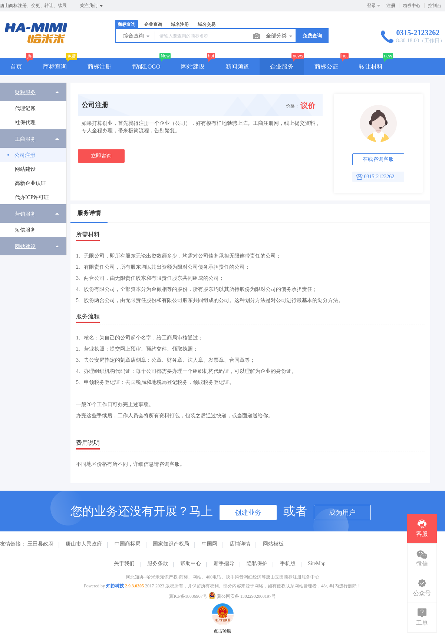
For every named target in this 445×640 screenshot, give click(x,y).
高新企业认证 (30, 183)
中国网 (209, 544)
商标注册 (99, 66)
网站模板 (273, 544)
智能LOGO (146, 66)
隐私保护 (257, 563)
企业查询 (153, 24)
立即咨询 (101, 156)
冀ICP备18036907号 (188, 596)
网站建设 (193, 66)
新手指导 (224, 563)
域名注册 (180, 24)
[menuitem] (33, 106)
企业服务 (282, 66)
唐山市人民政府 (84, 544)
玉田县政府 (40, 544)
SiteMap (316, 563)
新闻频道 (237, 66)
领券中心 (412, 5)
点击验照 (222, 606)
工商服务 (25, 139)
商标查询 (126, 24)
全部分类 (279, 36)
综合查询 (137, 36)
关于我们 (124, 563)
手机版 (288, 563)
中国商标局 (128, 544)
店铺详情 (240, 544)
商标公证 (326, 66)
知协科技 (115, 585)
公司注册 (24, 155)
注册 (390, 5)
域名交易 (206, 24)
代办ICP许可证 (32, 197)
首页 (16, 66)
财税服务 (25, 92)
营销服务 (25, 213)
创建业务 (248, 512)
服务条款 (157, 563)
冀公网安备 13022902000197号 (242, 596)
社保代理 (25, 122)
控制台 (434, 5)
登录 (371, 5)
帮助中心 (190, 563)
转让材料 (371, 66)
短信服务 (25, 230)
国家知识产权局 (171, 544)
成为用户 (342, 512)
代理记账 (25, 108)
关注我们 (92, 5)
